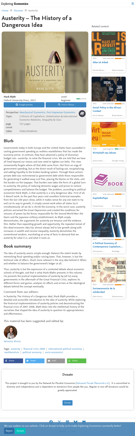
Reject (9, 431)
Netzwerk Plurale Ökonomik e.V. (92, 383)
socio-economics (54, 352)
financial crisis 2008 (34, 349)
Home (5, 10)
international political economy (65, 349)
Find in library (66, 104)
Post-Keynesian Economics (61, 112)
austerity (15, 349)
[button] (13, 360)
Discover (18, 10)
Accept (20, 431)
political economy (32, 352)
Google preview (24, 104)
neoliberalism (11, 352)
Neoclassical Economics (32, 112)
